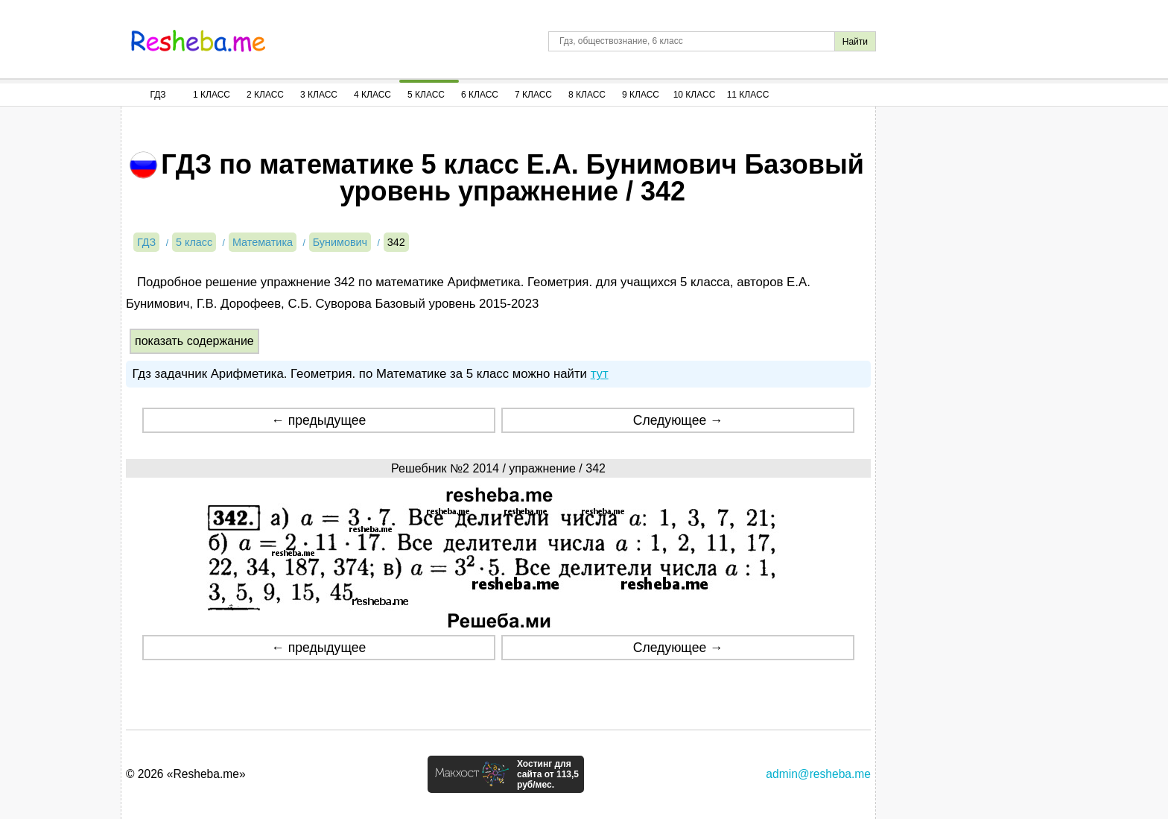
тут (600, 374)
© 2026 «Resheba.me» (186, 774)
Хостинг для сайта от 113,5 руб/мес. (548, 774)
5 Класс (426, 94)
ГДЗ (157, 94)
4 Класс (372, 94)
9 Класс (640, 94)
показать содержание (194, 341)
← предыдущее (318, 420)
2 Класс (265, 94)
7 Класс (533, 94)
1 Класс (211, 94)
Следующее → (678, 420)
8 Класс (587, 94)
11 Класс (748, 94)
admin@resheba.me (818, 774)
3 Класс (318, 94)
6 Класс (479, 94)
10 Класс (694, 94)
